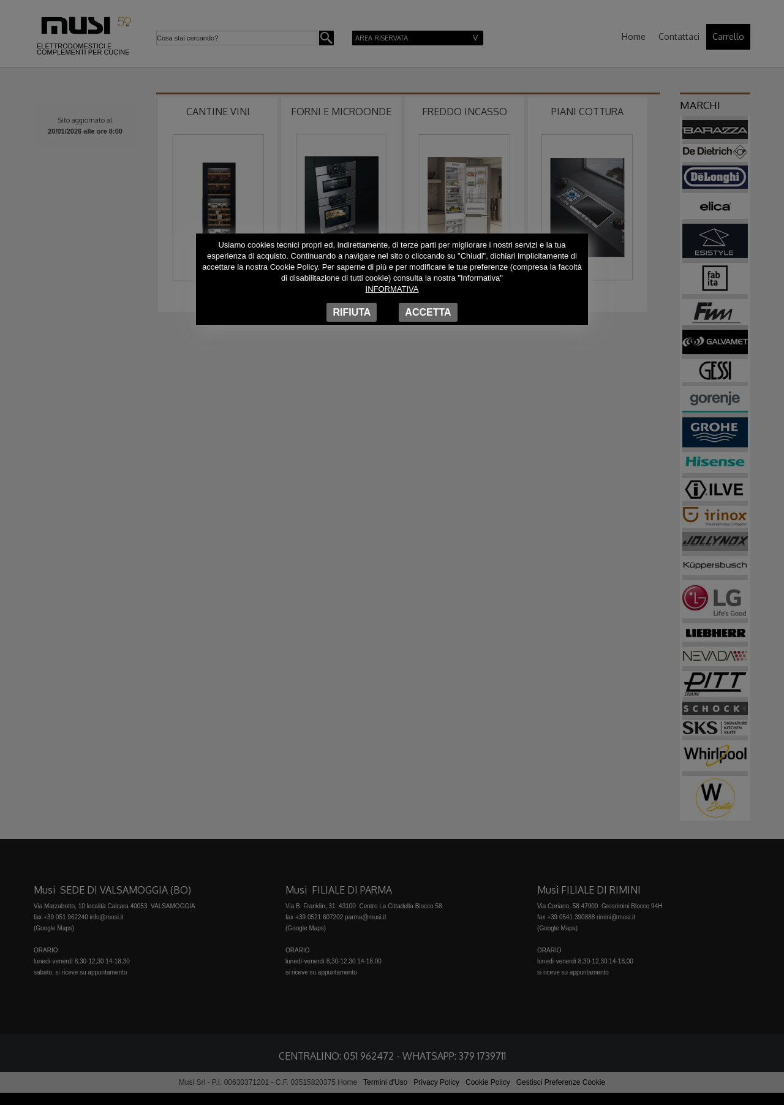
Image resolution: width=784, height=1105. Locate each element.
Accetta (428, 312)
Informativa (392, 289)
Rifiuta (352, 312)
